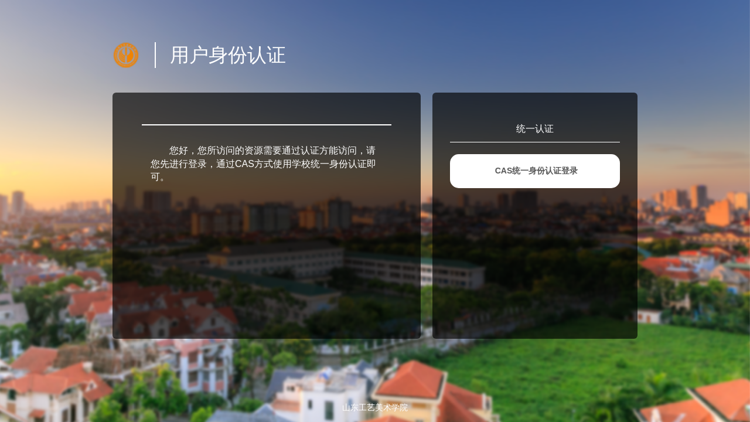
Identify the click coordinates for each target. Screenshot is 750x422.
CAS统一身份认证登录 (536, 170)
